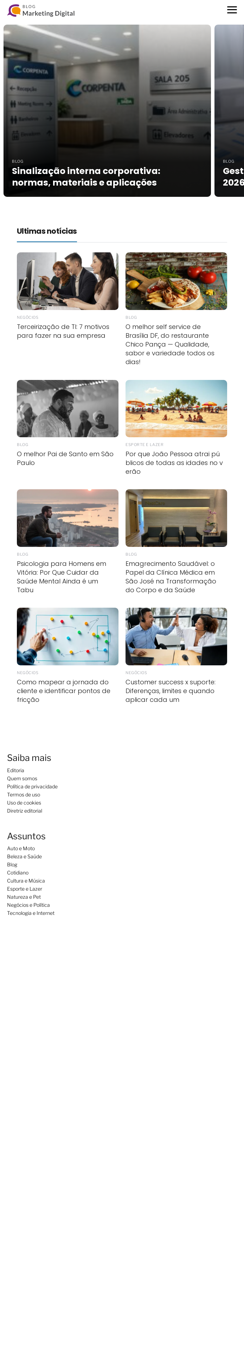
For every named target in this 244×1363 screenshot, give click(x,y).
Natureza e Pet (24, 897)
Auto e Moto (21, 848)
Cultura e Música (26, 881)
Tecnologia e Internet (30, 913)
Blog (12, 864)
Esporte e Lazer (24, 889)
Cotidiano (17, 873)
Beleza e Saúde (24, 856)
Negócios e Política (28, 905)
